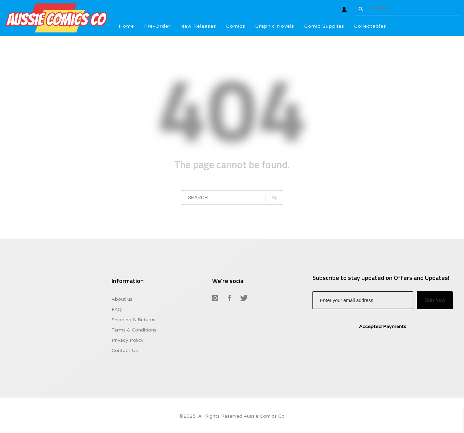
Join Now (434, 300)
